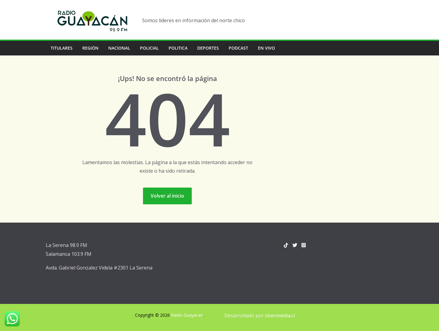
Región (90, 48)
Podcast (238, 48)
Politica (178, 48)
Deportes (208, 48)
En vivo (266, 48)
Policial (149, 48)
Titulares (62, 48)
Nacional (119, 48)
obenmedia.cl (280, 315)
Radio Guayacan (187, 315)
